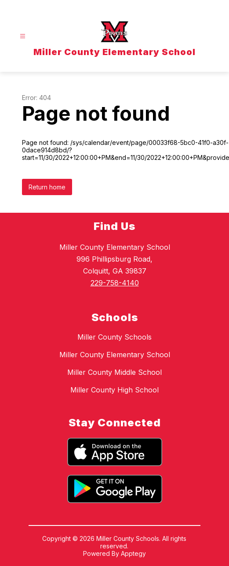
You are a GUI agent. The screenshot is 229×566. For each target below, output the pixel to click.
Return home (47, 187)
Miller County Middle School (114, 372)
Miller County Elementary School (114, 354)
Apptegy (133, 553)
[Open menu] (23, 36)
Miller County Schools (114, 337)
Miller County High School (114, 389)
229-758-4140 (115, 282)
